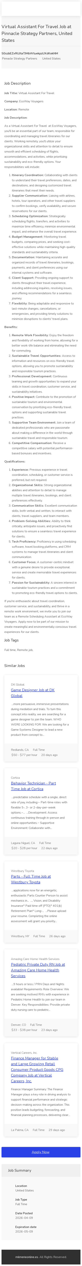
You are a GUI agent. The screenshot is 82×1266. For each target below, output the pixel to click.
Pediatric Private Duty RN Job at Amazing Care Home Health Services (38, 970)
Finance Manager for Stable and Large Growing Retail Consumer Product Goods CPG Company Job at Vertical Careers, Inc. (37, 1070)
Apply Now (41, 1152)
